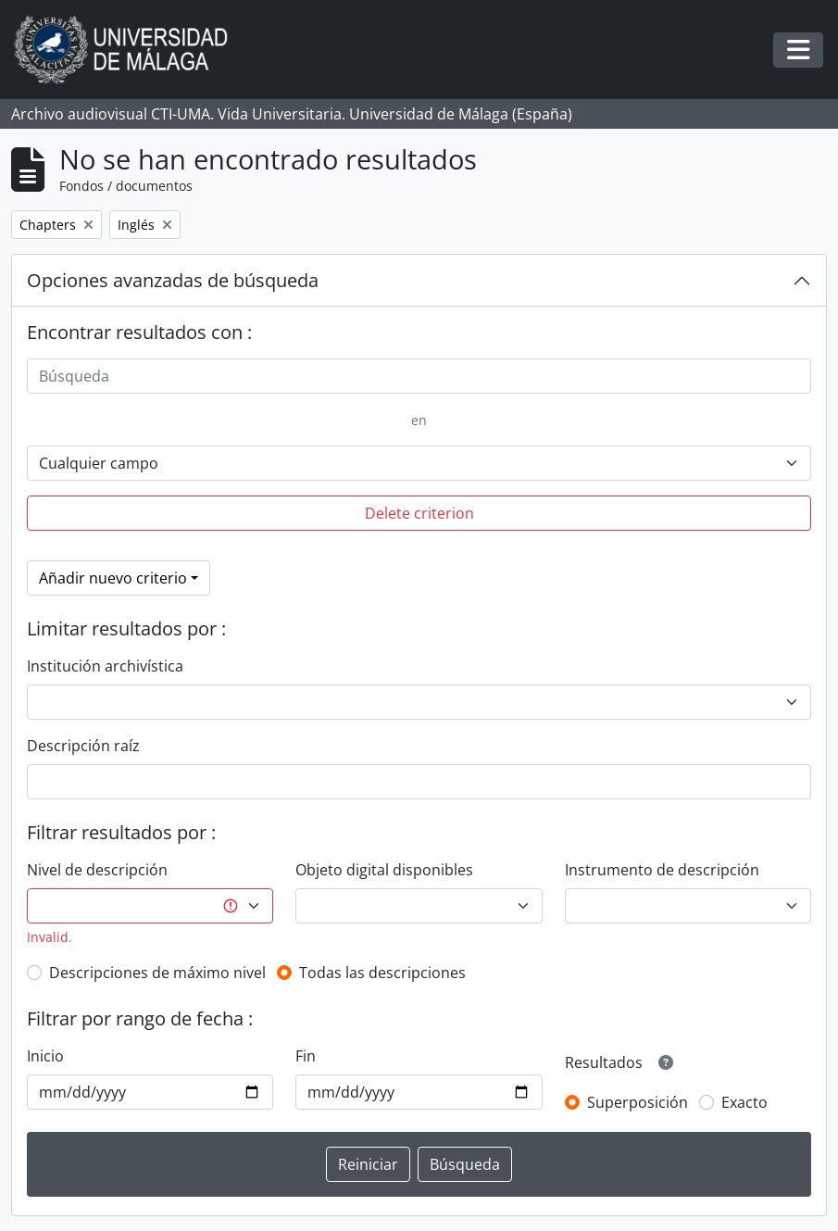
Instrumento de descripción (662, 870)
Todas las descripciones (382, 972)
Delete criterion (419, 513)
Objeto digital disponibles (384, 870)
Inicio (45, 1056)
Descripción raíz (83, 745)
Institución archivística (105, 666)
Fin (305, 1056)
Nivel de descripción (97, 870)
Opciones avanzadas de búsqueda (173, 280)
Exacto (744, 1102)
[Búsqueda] (419, 376)
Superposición (637, 1102)
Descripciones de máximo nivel (157, 972)
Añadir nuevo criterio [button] (113, 578)
